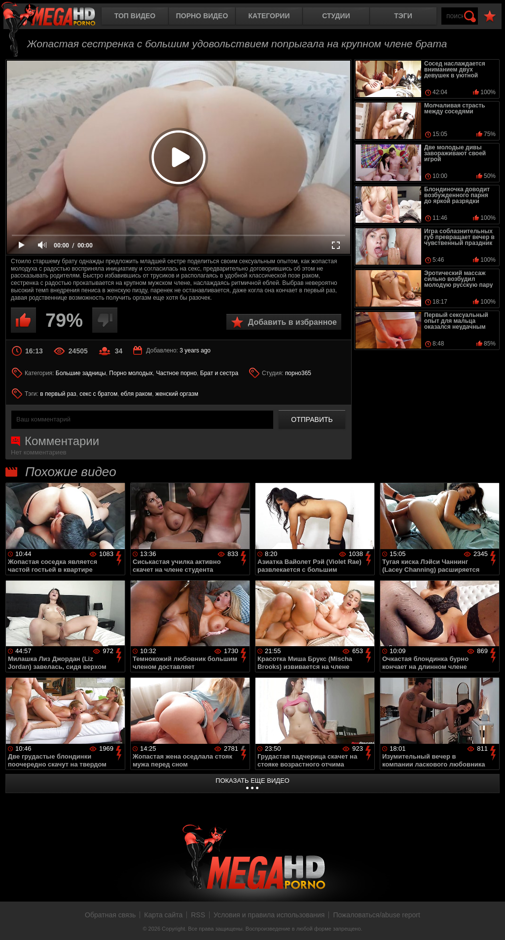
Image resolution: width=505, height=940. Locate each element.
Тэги (403, 16)
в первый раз (58, 393)
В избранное (490, 16)
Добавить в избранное (292, 322)
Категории (269, 16)
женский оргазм (176, 393)
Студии (336, 16)
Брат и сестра (219, 373)
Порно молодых (130, 373)
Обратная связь (110, 915)
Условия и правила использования (269, 915)
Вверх (490, 922)
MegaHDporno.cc (56, 17)
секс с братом (98, 393)
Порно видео (202, 16)
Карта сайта (163, 915)
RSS (198, 915)
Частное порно (176, 373)
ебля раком (136, 393)
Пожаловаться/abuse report (376, 915)
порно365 (298, 373)
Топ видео (134, 16)
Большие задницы (81, 373)
